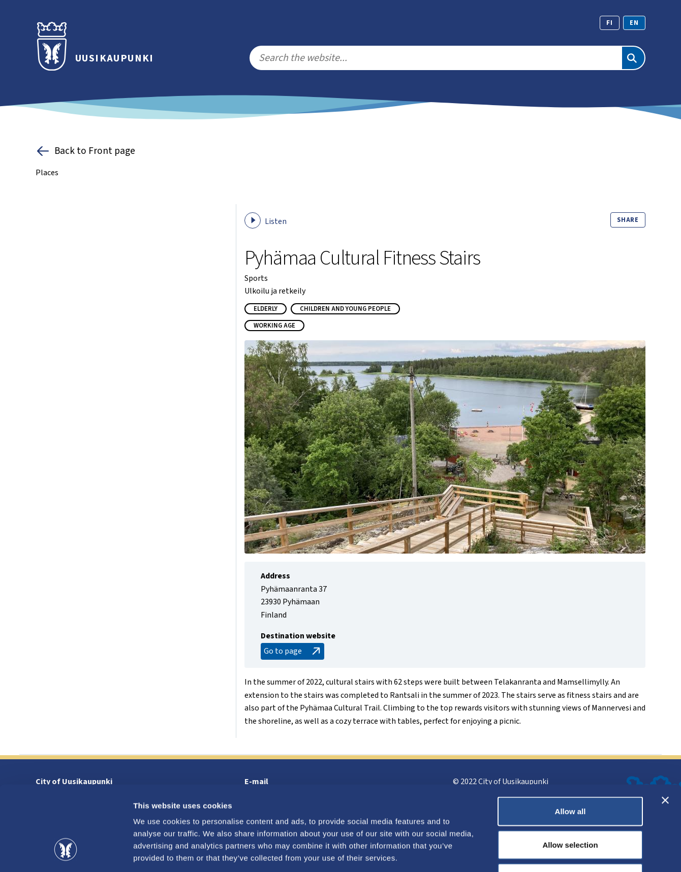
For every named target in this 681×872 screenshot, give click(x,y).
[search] (435, 58)
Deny (570, 805)
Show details (533, 852)
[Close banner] (665, 727)
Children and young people (345, 308)
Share (628, 219)
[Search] (633, 58)
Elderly (265, 308)
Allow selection (570, 772)
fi (609, 22)
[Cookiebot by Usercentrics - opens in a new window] (65, 852)
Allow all (570, 738)
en (634, 22)
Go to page (293, 651)
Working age (274, 325)
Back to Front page (85, 151)
